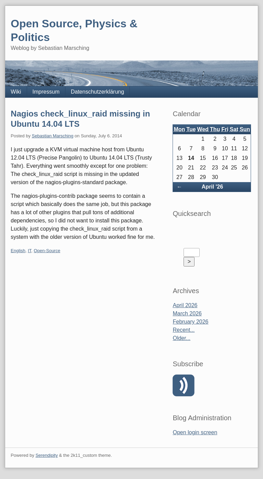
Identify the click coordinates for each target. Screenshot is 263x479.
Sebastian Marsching (52, 135)
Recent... (184, 330)
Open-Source (47, 250)
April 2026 (185, 305)
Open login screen (195, 432)
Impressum (46, 92)
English (18, 250)
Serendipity (47, 455)
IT (29, 250)
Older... (181, 338)
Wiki (16, 92)
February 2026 (190, 322)
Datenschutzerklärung (97, 92)
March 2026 (187, 313)
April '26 (212, 187)
